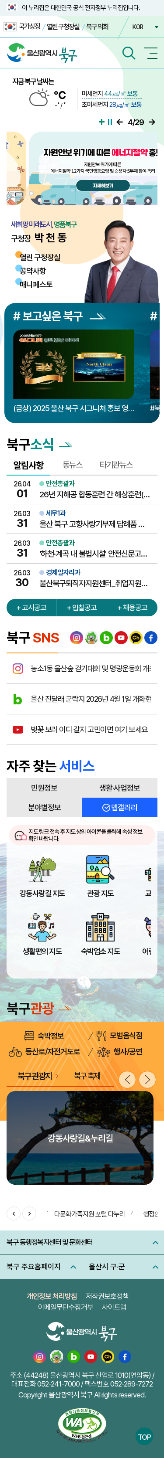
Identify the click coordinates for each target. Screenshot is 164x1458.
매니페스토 (36, 284)
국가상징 (21, 26)
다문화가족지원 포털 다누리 (89, 1214)
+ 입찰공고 (82, 607)
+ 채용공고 (132, 607)
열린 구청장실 (63, 27)
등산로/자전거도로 (44, 1052)
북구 (39, 1008)
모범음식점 (120, 1036)
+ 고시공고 (31, 607)
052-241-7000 (58, 1384)
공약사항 (33, 270)
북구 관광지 (34, 1076)
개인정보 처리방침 (52, 1296)
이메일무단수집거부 (65, 1307)
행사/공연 (119, 1052)
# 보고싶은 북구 (59, 316)
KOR (138, 27)
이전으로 (119, 122)
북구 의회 (97, 27)
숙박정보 (44, 1035)
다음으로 (152, 122)
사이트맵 (114, 1307)
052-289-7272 (131, 1384)
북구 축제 (87, 1076)
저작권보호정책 (107, 1296)
